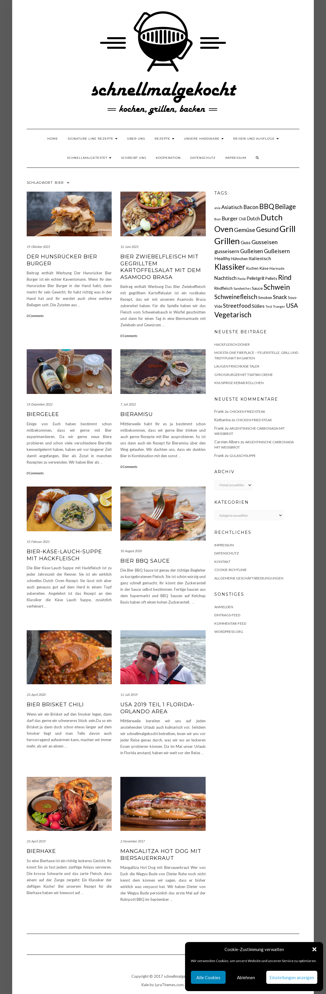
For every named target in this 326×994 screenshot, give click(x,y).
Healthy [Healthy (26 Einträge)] (222, 258)
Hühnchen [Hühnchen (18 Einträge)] (239, 258)
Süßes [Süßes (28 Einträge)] (258, 306)
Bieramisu (136, 414)
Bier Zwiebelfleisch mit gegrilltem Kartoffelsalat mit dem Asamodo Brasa (160, 266)
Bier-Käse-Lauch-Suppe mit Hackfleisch (64, 554)
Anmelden (223, 607)
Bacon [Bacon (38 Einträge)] (250, 207)
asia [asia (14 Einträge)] (217, 208)
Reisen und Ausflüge (256, 139)
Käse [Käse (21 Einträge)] (264, 268)
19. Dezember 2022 (39, 404)
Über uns (136, 139)
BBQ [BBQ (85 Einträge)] (266, 206)
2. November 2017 (132, 841)
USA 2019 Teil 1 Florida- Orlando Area (157, 707)
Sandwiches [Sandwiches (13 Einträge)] (242, 288)
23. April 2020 (36, 694)
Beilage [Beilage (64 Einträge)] (285, 206)
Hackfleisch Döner (232, 344)
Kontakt (222, 561)
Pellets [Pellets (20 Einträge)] (271, 278)
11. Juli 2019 (128, 694)
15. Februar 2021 (38, 541)
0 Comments (35, 316)
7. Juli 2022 (128, 404)
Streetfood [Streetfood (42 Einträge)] (237, 305)
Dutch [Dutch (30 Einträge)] (253, 218)
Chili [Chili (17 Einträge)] (242, 219)
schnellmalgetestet (89, 158)
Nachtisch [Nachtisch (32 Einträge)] (225, 278)
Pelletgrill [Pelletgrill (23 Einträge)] (255, 278)
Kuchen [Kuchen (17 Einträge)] (252, 268)
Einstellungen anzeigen (291, 977)
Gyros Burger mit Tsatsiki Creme (243, 374)
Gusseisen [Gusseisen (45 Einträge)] (264, 241)
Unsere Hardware (204, 139)
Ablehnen (246, 977)
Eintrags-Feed (227, 615)
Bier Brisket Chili (55, 704)
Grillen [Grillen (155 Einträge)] (227, 241)
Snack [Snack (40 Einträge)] (280, 296)
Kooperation (168, 158)
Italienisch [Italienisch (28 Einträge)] (260, 258)
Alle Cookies (208, 977)
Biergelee (43, 414)
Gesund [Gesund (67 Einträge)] (267, 229)
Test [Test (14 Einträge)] (268, 306)
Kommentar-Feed (230, 623)
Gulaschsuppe (242, 455)
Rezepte (164, 139)
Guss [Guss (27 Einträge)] (246, 242)
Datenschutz (202, 158)
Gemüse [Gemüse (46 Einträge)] (244, 229)
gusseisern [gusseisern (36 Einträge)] (226, 251)
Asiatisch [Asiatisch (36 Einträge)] (231, 207)
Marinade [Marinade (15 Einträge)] (277, 268)
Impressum (235, 158)
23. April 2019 (36, 841)
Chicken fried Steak (247, 411)
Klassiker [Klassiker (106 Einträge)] (229, 266)
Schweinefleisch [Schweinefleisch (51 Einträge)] (235, 296)
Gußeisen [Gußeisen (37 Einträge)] (251, 251)
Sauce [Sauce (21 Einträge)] (257, 288)
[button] (314, 949)
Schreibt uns (133, 158)
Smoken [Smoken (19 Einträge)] (265, 297)
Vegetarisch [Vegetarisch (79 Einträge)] (232, 314)
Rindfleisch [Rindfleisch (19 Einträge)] (223, 288)
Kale (145, 984)
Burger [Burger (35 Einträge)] (230, 218)
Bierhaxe (41, 851)
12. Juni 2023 (129, 246)
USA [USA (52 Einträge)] (292, 305)
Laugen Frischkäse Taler (236, 366)
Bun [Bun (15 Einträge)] (217, 219)
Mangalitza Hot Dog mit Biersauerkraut (160, 854)
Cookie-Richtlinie (230, 570)
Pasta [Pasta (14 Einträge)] (242, 278)
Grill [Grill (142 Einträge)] (288, 229)
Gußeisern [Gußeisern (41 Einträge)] (277, 251)
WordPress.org (228, 631)
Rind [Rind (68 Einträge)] (284, 277)
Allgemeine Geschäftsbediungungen (248, 578)
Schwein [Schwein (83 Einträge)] (277, 287)
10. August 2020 (131, 551)
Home (52, 139)
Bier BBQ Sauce (145, 561)
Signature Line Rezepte (92, 139)
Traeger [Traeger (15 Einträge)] (279, 306)
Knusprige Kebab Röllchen (239, 383)
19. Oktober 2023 (38, 246)
